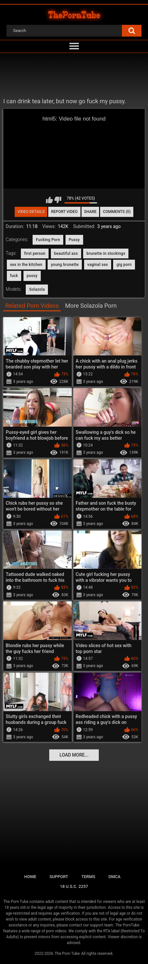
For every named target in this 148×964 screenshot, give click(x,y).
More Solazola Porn (91, 305)
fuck (14, 275)
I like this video (49, 200)
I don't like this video (57, 200)
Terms (88, 876)
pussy (32, 275)
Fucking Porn (48, 239)
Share (90, 211)
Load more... (74, 755)
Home (30, 876)
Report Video (64, 211)
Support (59, 876)
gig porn (124, 264)
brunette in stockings (105, 253)
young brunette (65, 264)
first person (34, 253)
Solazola (37, 289)
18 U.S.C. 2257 (74, 886)
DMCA (115, 876)
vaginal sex (97, 264)
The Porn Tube (67, 953)
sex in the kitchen (26, 264)
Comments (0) (117, 211)
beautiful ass (66, 253)
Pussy (74, 239)
